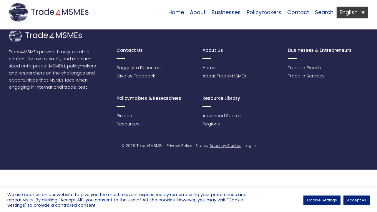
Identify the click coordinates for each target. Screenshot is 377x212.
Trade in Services (306, 76)
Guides (124, 115)
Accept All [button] (356, 200)
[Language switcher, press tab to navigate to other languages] (352, 12)
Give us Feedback (136, 76)
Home (176, 12)
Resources (128, 124)
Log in (250, 145)
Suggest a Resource (139, 67)
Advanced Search (221, 115)
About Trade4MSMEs (224, 76)
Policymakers (264, 12)
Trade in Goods (304, 67)
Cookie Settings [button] (322, 200)
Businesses (226, 12)
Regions (211, 124)
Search (324, 12)
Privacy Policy (179, 145)
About (198, 12)
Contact (298, 12)
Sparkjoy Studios (225, 145)
